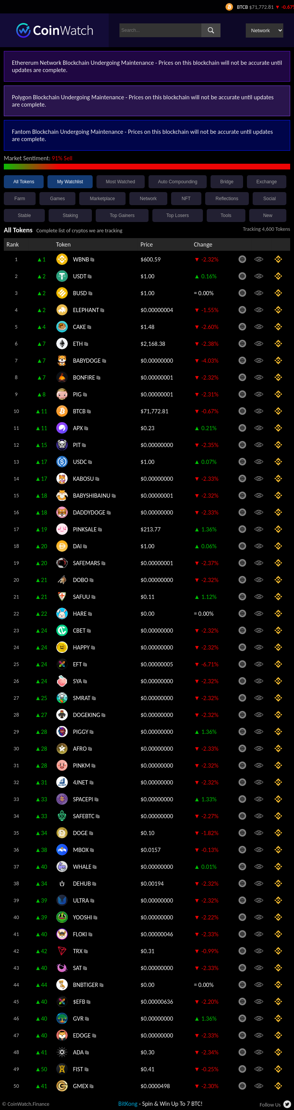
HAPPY (81, 647)
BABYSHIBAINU (92, 495)
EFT (77, 664)
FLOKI (80, 934)
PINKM (81, 765)
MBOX (81, 849)
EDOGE (82, 1035)
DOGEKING (86, 715)
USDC (80, 461)
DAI (77, 546)
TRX (78, 951)
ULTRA (81, 900)
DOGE (80, 833)
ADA (78, 1052)
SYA (77, 681)
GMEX (80, 1086)
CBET (79, 630)
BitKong (127, 1103)
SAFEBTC (84, 816)
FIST (78, 1069)
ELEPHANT (86, 310)
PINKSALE (85, 529)
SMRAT (82, 698)
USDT (80, 276)
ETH (78, 343)
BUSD (80, 293)
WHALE (82, 866)
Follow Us (270, 1105)
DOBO (80, 580)
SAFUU (81, 596)
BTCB (79, 411)
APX (78, 428)
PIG (77, 394)
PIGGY (80, 731)
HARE (80, 613)
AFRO (80, 748)
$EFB (79, 1001)
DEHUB (82, 883)
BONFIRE (84, 377)
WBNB (81, 259)
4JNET (80, 782)
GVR (78, 1018)
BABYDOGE (87, 360)
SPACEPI (83, 799)
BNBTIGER (85, 984)
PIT (77, 445)
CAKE (79, 327)
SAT (77, 968)
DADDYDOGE (89, 512)
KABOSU (83, 478)
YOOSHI (82, 917)
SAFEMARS (86, 563)
